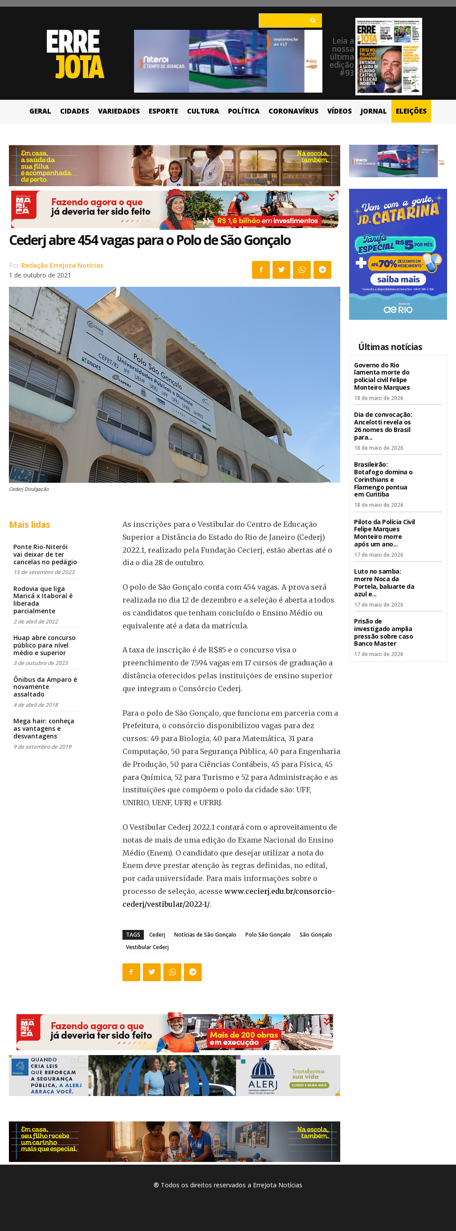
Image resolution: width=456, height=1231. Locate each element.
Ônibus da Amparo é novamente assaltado (45, 687)
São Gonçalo (316, 934)
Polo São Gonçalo (268, 934)
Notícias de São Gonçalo (205, 934)
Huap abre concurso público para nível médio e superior (44, 645)
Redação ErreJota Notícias (62, 265)
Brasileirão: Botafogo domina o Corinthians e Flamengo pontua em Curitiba (383, 479)
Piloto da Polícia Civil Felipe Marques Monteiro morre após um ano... (384, 532)
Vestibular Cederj (147, 947)
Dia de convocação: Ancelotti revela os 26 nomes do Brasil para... (383, 425)
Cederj (157, 934)
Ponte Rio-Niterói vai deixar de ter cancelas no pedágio (45, 554)
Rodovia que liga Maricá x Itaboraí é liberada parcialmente (43, 599)
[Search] (313, 20)
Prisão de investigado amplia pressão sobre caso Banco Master (383, 631)
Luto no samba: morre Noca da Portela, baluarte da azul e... (384, 582)
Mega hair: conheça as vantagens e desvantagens (43, 728)
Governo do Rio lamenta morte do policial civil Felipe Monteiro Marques (382, 376)
